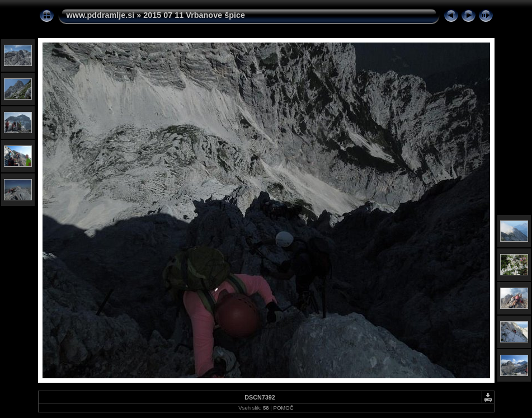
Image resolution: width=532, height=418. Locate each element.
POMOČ (283, 408)
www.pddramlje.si (101, 15)
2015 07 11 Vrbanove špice (194, 15)
